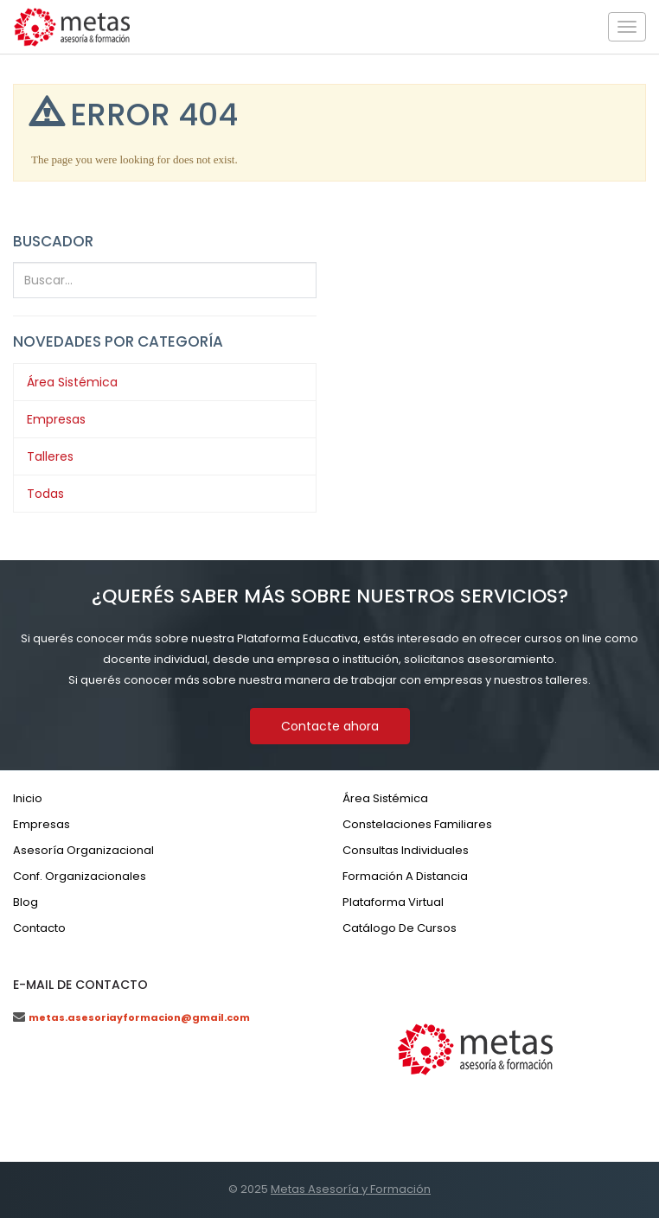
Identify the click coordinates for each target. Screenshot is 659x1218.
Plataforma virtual (393, 902)
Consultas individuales (405, 850)
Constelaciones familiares (417, 824)
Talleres (50, 456)
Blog (25, 902)
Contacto (39, 928)
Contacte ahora (330, 726)
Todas (45, 493)
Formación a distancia (405, 876)
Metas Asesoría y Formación (351, 1189)
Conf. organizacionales (79, 876)
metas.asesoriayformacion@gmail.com (139, 1017)
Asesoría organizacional (83, 850)
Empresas (56, 419)
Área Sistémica (72, 382)
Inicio (27, 798)
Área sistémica (385, 798)
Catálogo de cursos (399, 928)
